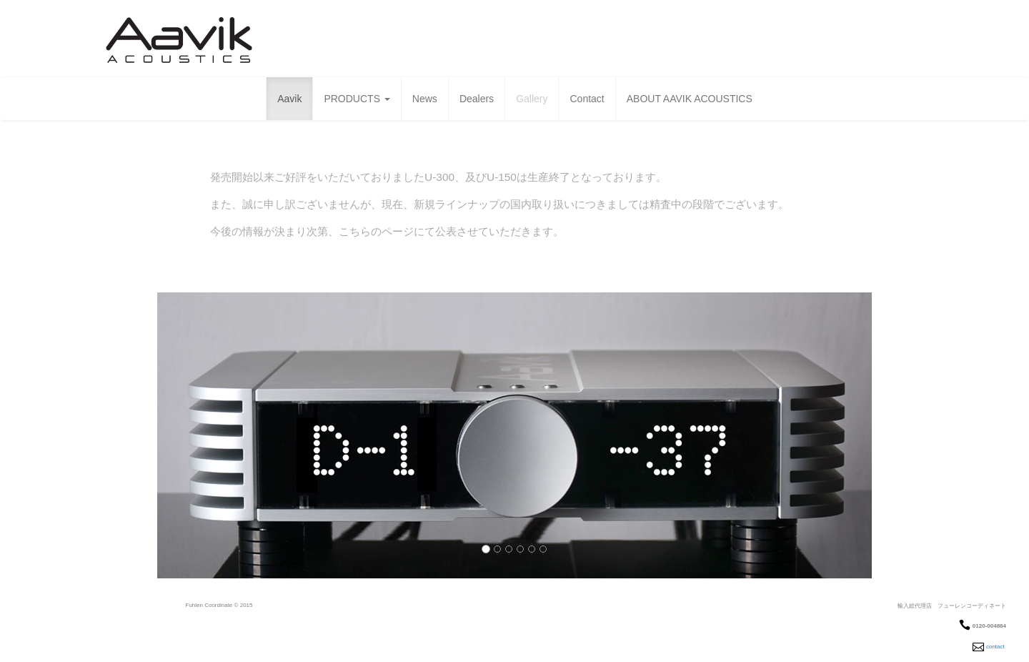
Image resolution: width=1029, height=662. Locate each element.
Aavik (289, 98)
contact (995, 646)
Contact (587, 98)
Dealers (476, 98)
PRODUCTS (356, 98)
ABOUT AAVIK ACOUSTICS (689, 98)
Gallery (531, 98)
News (424, 98)
